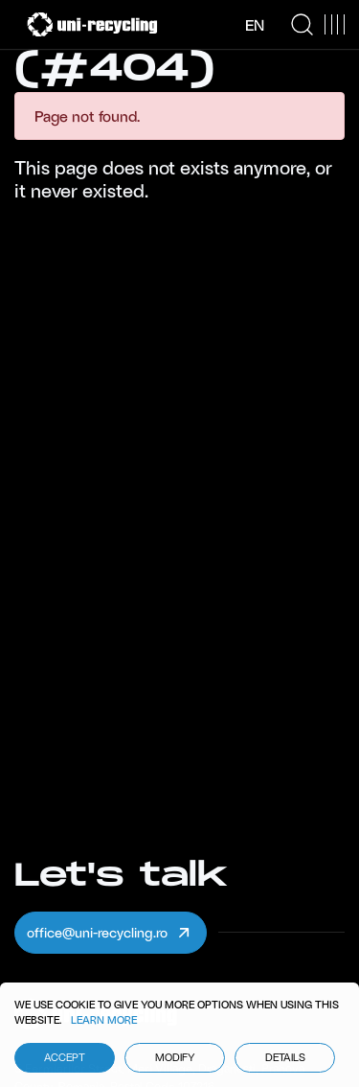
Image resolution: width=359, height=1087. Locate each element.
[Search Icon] (302, 24)
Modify (174, 1057)
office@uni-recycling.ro (110, 932)
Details (285, 1057)
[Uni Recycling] (92, 24)
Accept (64, 1057)
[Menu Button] (335, 24)
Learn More (104, 1019)
